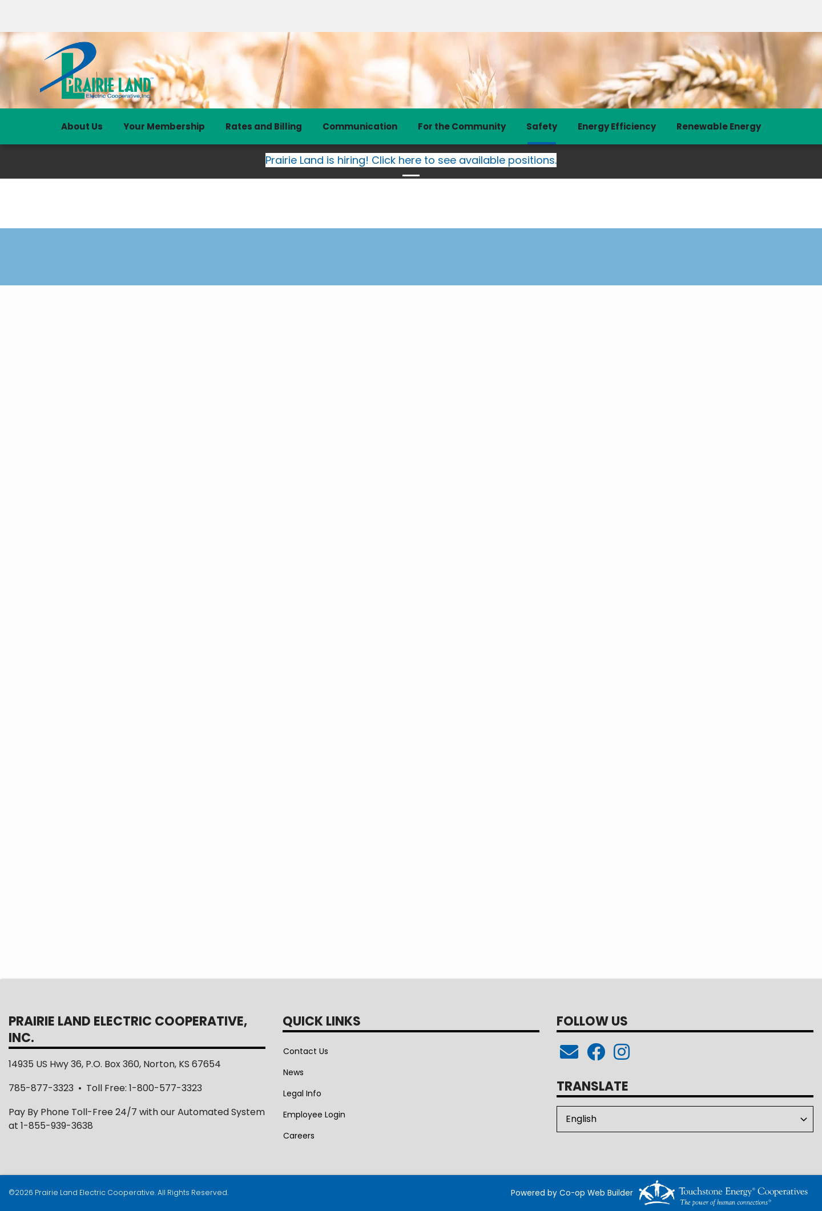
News (293, 1072)
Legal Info (302, 1093)
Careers (298, 1135)
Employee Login (314, 1114)
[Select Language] (685, 1119)
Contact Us (305, 1051)
